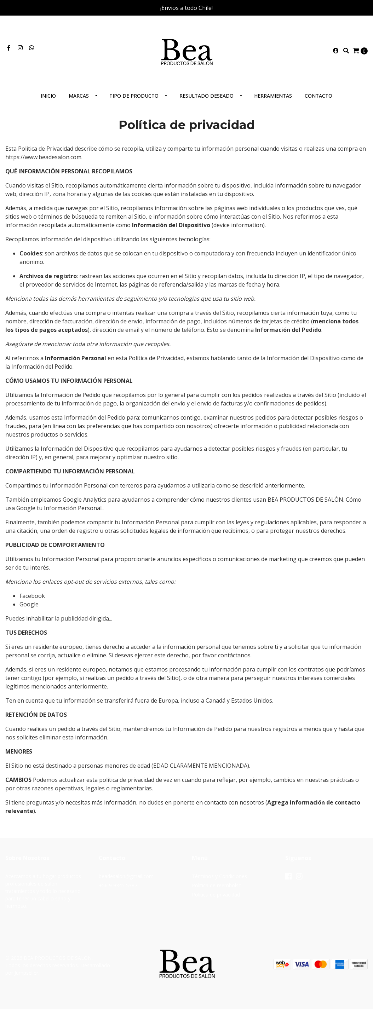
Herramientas (273, 95)
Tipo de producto (134, 95)
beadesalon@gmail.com (126, 876)
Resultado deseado (206, 95)
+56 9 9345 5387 (118, 885)
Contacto (318, 95)
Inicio (48, 95)
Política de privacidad (216, 894)
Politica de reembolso (217, 885)
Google (29, 604)
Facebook (32, 596)
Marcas (79, 95)
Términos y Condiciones (219, 876)
